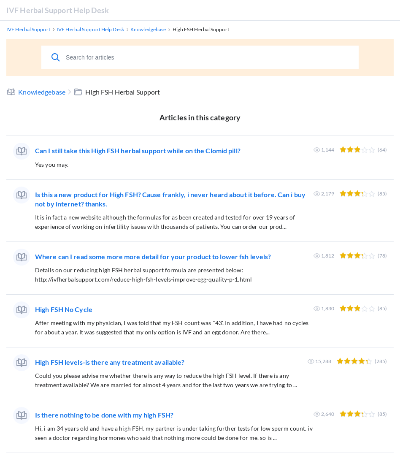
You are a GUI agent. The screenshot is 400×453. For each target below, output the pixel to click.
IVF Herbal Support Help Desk (57, 10)
